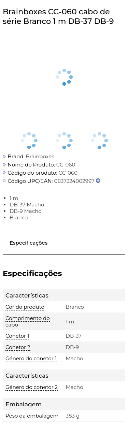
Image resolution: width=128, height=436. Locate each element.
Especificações (28, 242)
